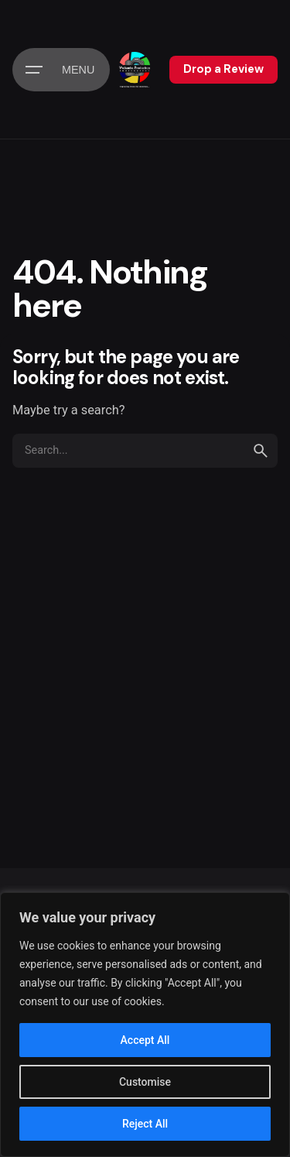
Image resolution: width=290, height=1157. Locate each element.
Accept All (145, 1040)
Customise (145, 1082)
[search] (261, 451)
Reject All (145, 1124)
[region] (145, 1024)
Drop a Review (223, 69)
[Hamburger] (61, 69)
